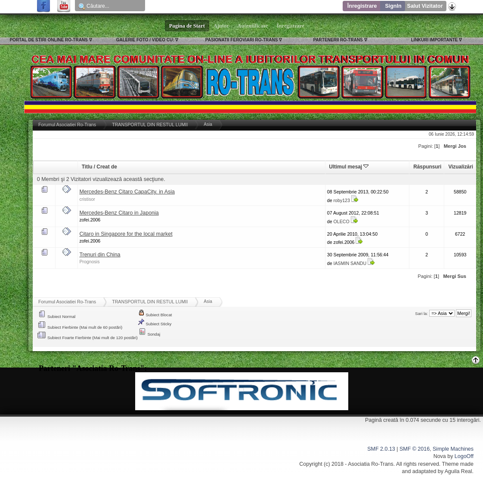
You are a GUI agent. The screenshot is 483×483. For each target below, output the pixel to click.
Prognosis (89, 261)
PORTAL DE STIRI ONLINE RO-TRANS (48, 39)
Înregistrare (362, 6)
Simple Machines (453, 449)
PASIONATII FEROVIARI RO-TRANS (241, 39)
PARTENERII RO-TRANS (337, 39)
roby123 (342, 200)
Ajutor (221, 26)
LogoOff (464, 456)
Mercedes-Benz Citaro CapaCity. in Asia (127, 192)
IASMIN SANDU (350, 263)
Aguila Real (458, 471)
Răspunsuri (427, 167)
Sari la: (421, 313)
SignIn (393, 6)
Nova (439, 456)
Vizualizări (460, 167)
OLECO (342, 221)
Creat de (106, 167)
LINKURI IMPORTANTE (434, 39)
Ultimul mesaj (348, 167)
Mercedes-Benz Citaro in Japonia (118, 213)
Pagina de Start (187, 26)
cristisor (87, 199)
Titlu (87, 167)
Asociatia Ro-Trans (370, 464)
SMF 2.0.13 (381, 449)
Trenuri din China (99, 255)
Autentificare (252, 26)
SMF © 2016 (414, 449)
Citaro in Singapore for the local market (125, 234)
